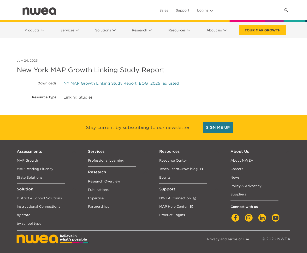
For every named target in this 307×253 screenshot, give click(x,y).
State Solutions (29, 177)
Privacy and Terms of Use (228, 239)
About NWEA (241, 160)
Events (165, 177)
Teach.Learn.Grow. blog (178, 169)
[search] (250, 10)
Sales (163, 10)
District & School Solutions (39, 198)
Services (67, 30)
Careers (236, 169)
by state (23, 215)
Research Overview (104, 181)
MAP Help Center (173, 206)
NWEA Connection (175, 198)
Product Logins (172, 215)
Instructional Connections (38, 206)
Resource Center (173, 160)
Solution (25, 189)
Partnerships (98, 206)
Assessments (29, 151)
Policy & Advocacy (245, 186)
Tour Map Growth (263, 30)
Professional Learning (106, 160)
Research (139, 30)
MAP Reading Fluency (35, 169)
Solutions (103, 30)
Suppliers (238, 194)
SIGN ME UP (218, 127)
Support (182, 10)
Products (32, 30)
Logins (202, 10)
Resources (177, 30)
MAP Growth (27, 160)
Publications (98, 190)
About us (214, 30)
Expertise (96, 198)
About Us (239, 151)
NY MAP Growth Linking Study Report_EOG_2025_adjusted (121, 83)
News (235, 177)
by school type (29, 223)
